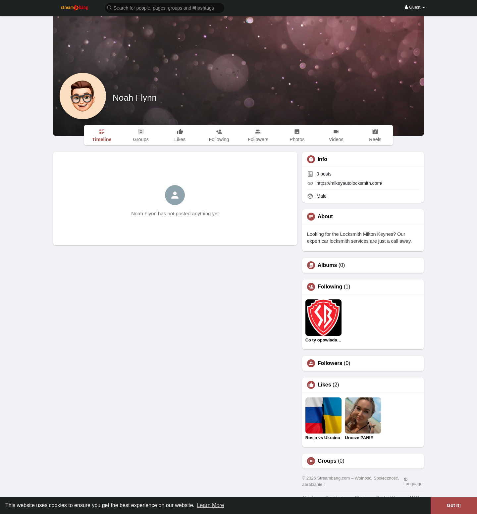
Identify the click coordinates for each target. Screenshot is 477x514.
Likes (324, 384)
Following (330, 286)
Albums (327, 265)
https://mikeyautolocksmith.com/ (349, 183)
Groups (327, 461)
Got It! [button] (454, 505)
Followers (330, 363)
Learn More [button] (210, 505)
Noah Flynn (135, 98)
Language (413, 481)
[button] (165, 7)
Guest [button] (415, 7)
